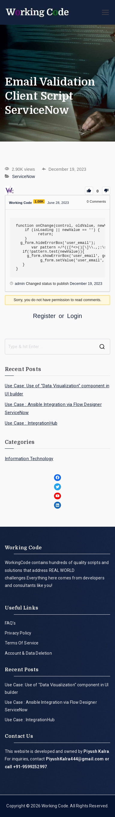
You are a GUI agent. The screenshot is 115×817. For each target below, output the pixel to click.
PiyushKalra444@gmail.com (75, 758)
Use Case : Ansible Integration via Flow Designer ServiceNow (53, 408)
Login (74, 316)
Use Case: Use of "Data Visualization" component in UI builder (57, 390)
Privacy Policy (18, 633)
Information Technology (29, 458)
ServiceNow (23, 176)
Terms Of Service (22, 643)
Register (44, 316)
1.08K (39, 201)
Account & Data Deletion (28, 653)
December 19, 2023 (86, 284)
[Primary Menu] (105, 12)
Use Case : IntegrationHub (31, 423)
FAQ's (10, 623)
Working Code (54, 805)
